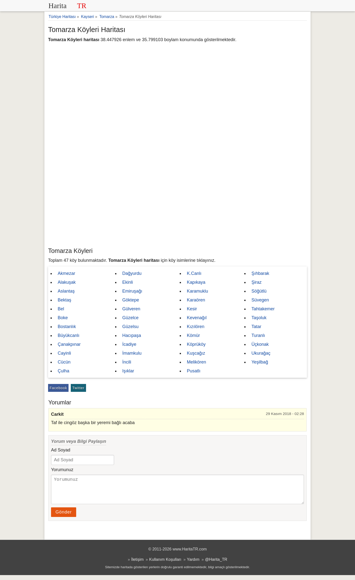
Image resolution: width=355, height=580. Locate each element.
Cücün (64, 362)
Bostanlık (67, 326)
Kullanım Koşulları (165, 564)
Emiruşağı (132, 291)
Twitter (78, 388)
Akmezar (66, 273)
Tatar (256, 326)
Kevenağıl (197, 317)
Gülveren (131, 308)
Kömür (193, 335)
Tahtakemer (263, 308)
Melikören (196, 362)
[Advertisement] (177, 208)
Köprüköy (196, 344)
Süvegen (260, 300)
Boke (63, 317)
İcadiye (129, 344)
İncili (126, 362)
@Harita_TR (216, 564)
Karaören (196, 300)
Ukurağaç (260, 353)
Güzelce (130, 317)
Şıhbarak (260, 273)
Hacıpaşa (131, 335)
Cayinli (64, 353)
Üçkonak (260, 344)
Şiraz (256, 282)
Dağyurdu (132, 273)
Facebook (58, 388)
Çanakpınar (69, 344)
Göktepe (130, 300)
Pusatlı (193, 370)
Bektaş (64, 300)
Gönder (63, 516)
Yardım (193, 564)
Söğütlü (258, 291)
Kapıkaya (196, 282)
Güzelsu (130, 326)
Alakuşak (67, 282)
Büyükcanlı (68, 335)
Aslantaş (66, 291)
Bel (61, 308)
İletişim (137, 564)
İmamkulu (132, 353)
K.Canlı (194, 273)
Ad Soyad (60, 449)
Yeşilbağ (259, 362)
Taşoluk (258, 317)
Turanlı (258, 335)
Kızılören (195, 326)
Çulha (63, 370)
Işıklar (128, 370)
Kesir (192, 308)
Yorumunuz (62, 469)
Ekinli (127, 282)
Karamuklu (197, 291)
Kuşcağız (196, 353)
